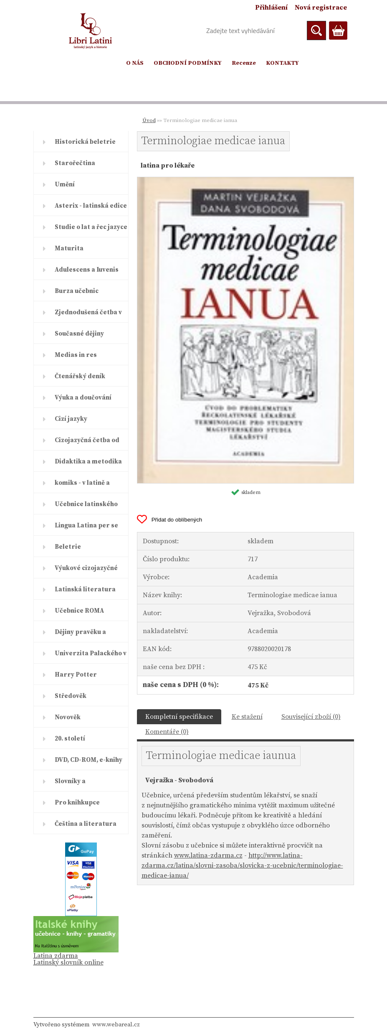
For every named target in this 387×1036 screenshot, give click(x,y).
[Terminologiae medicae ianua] (245, 180)
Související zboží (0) (311, 717)
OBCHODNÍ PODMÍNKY (188, 63)
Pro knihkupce (77, 803)
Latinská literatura (85, 589)
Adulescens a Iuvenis (87, 270)
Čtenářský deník (80, 376)
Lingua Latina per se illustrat (86, 529)
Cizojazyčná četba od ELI (87, 443)
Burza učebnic (77, 291)
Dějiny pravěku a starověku (80, 635)
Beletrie (68, 547)
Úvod (149, 120)
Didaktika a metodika (88, 462)
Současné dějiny (79, 334)
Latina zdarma (55, 956)
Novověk (68, 717)
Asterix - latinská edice (91, 206)
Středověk (70, 696)
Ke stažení (247, 717)
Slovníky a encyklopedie (75, 784)
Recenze (244, 63)
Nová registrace (321, 7)
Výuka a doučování (83, 398)
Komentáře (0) (167, 732)
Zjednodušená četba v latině (88, 315)
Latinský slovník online (68, 962)
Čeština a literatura (85, 824)
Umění (65, 184)
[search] (316, 30)
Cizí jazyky (71, 419)
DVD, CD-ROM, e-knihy (88, 760)
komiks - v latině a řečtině (82, 486)
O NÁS (135, 63)
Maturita (69, 248)
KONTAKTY (282, 63)
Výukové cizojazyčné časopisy (86, 571)
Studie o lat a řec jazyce (91, 227)
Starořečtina (75, 163)
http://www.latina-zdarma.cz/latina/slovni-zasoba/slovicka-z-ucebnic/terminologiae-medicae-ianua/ (242, 865)
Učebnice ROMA (79, 611)
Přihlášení (271, 7)
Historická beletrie (85, 142)
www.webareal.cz (116, 1024)
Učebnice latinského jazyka (86, 507)
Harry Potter (76, 675)
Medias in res (76, 355)
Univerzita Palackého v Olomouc (90, 656)
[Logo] (90, 31)
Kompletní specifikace (179, 717)
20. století (70, 739)
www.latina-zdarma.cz (208, 855)
